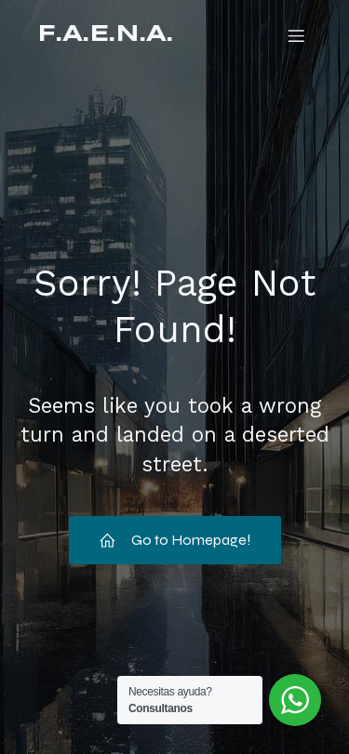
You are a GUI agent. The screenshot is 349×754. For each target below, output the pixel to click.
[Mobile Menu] (296, 35)
